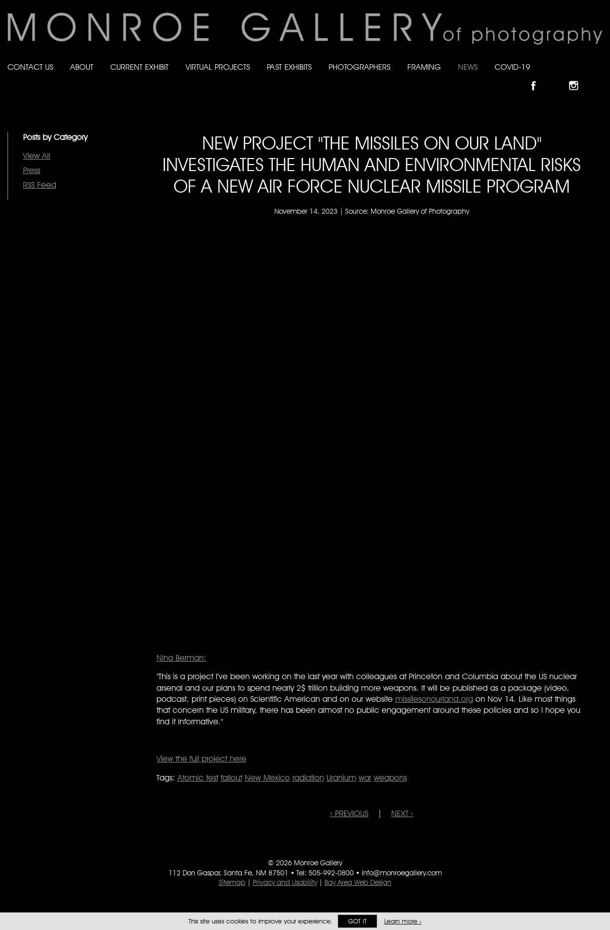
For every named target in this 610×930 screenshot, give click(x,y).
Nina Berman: (181, 658)
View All (36, 156)
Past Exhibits (289, 67)
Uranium (341, 778)
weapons (390, 778)
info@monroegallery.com (402, 873)
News (468, 67)
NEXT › (402, 813)
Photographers (359, 67)
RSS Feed (39, 185)
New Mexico (267, 778)
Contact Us (30, 67)
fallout (231, 778)
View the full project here (201, 758)
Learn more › (402, 921)
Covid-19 (512, 67)
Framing (424, 67)
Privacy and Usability (285, 882)
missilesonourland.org (434, 699)
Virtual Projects (218, 67)
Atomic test (198, 778)
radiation (308, 778)
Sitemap (232, 882)
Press (31, 170)
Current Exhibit (139, 67)
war (365, 778)
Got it (357, 921)
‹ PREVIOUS (349, 813)
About (81, 67)
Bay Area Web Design (358, 882)
